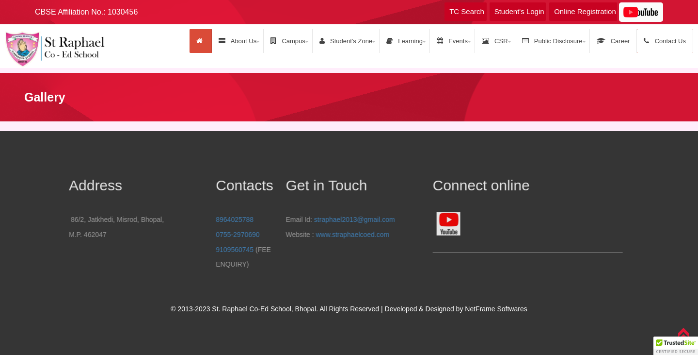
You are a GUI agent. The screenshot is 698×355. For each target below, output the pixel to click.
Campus (287, 40)
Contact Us (665, 40)
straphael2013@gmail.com (283, 219)
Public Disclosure (552, 40)
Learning (404, 40)
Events (452, 40)
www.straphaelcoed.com (281, 234)
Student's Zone (345, 40)
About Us (237, 40)
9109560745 (282, 250)
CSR (495, 40)
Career (613, 40)
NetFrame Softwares (496, 309)
